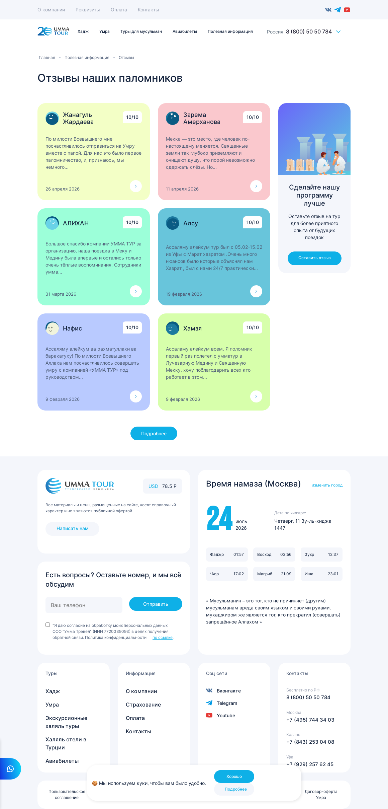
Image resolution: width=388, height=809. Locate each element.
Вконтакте (328, 9)
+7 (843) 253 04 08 (310, 742)
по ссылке (163, 637)
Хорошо (234, 776)
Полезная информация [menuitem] (230, 31)
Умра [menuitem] (104, 31)
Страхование (143, 704)
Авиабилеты (62, 760)
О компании (51, 9)
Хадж (52, 691)
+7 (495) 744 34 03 (310, 720)
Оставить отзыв (314, 257)
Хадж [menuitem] (83, 31)
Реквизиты (88, 9)
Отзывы (126, 57)
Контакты (148, 9)
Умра (52, 704)
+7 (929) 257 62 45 (309, 764)
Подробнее (154, 433)
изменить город (327, 485)
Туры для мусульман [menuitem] (141, 31)
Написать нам (73, 528)
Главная (47, 57)
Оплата (119, 9)
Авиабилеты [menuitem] (185, 31)
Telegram (337, 9)
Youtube (347, 9)
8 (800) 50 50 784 (309, 31)
